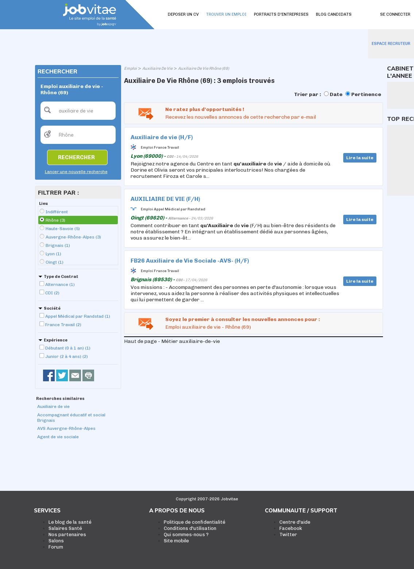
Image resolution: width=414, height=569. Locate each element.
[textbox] (78, 111)
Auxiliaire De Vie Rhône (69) (203, 68)
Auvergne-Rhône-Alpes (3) (73, 237)
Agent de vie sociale (58, 436)
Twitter (288, 534)
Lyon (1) (53, 253)
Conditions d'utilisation (190, 528)
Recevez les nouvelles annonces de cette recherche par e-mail (240, 117)
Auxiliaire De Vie (157, 68)
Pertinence (366, 94)
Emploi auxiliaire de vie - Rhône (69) (208, 327)
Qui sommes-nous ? (186, 534)
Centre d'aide (294, 522)
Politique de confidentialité (194, 522)
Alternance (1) (60, 284)
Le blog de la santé (70, 522)
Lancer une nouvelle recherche (76, 171)
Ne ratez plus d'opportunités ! (204, 109)
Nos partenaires (67, 534)
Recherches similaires (60, 398)
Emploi (130, 68)
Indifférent (57, 211)
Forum (56, 547)
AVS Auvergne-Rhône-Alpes (66, 428)
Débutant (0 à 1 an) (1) (67, 348)
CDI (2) (52, 292)
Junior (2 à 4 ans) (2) (66, 356)
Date (336, 94)
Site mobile (176, 540)
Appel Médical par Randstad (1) (77, 316)
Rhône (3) (55, 220)
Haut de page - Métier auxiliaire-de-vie (172, 341)
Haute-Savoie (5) (63, 228)
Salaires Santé (65, 528)
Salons (56, 540)
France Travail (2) (63, 324)
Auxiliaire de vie (53, 406)
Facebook (290, 528)
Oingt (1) (54, 262)
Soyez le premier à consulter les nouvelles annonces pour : (242, 319)
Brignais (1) (58, 245)
